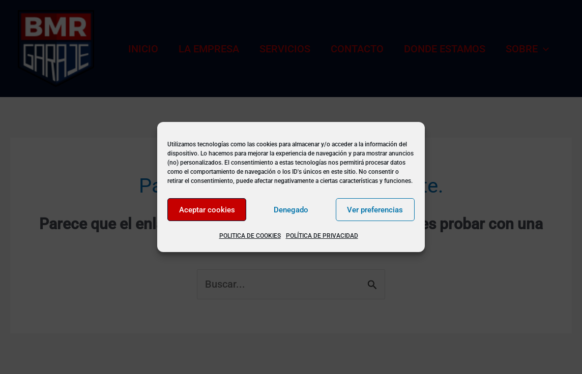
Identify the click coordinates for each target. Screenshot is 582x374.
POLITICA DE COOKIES (250, 235)
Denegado (291, 209)
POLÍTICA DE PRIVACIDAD (322, 235)
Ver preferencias (375, 209)
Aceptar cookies (207, 209)
